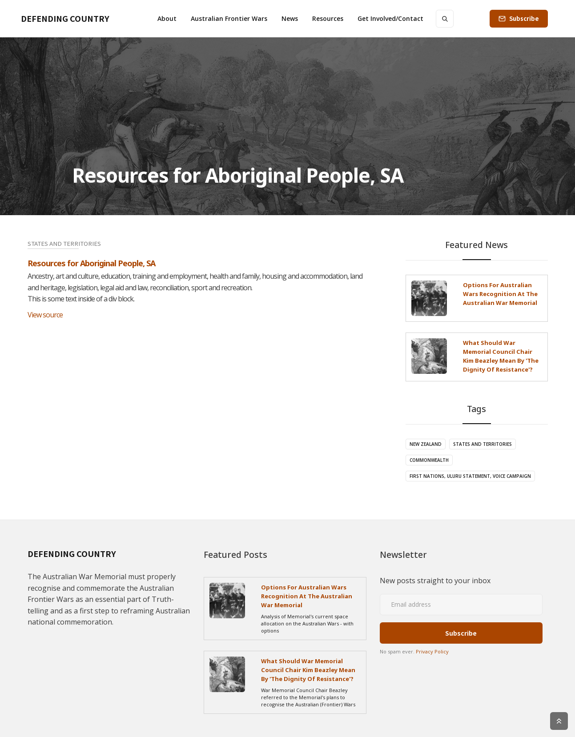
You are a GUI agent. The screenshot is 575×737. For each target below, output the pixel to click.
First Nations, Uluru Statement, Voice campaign (470, 476)
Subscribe (524, 18)
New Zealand (426, 444)
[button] (167, 18)
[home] (65, 18)
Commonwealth (429, 460)
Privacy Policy (432, 651)
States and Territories (482, 444)
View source (45, 315)
